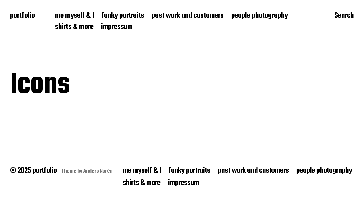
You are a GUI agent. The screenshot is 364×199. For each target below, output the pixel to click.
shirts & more (74, 27)
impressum (117, 27)
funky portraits (123, 16)
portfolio (22, 16)
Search (344, 16)
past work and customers (188, 16)
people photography (259, 16)
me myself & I (74, 16)
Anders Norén (98, 171)
